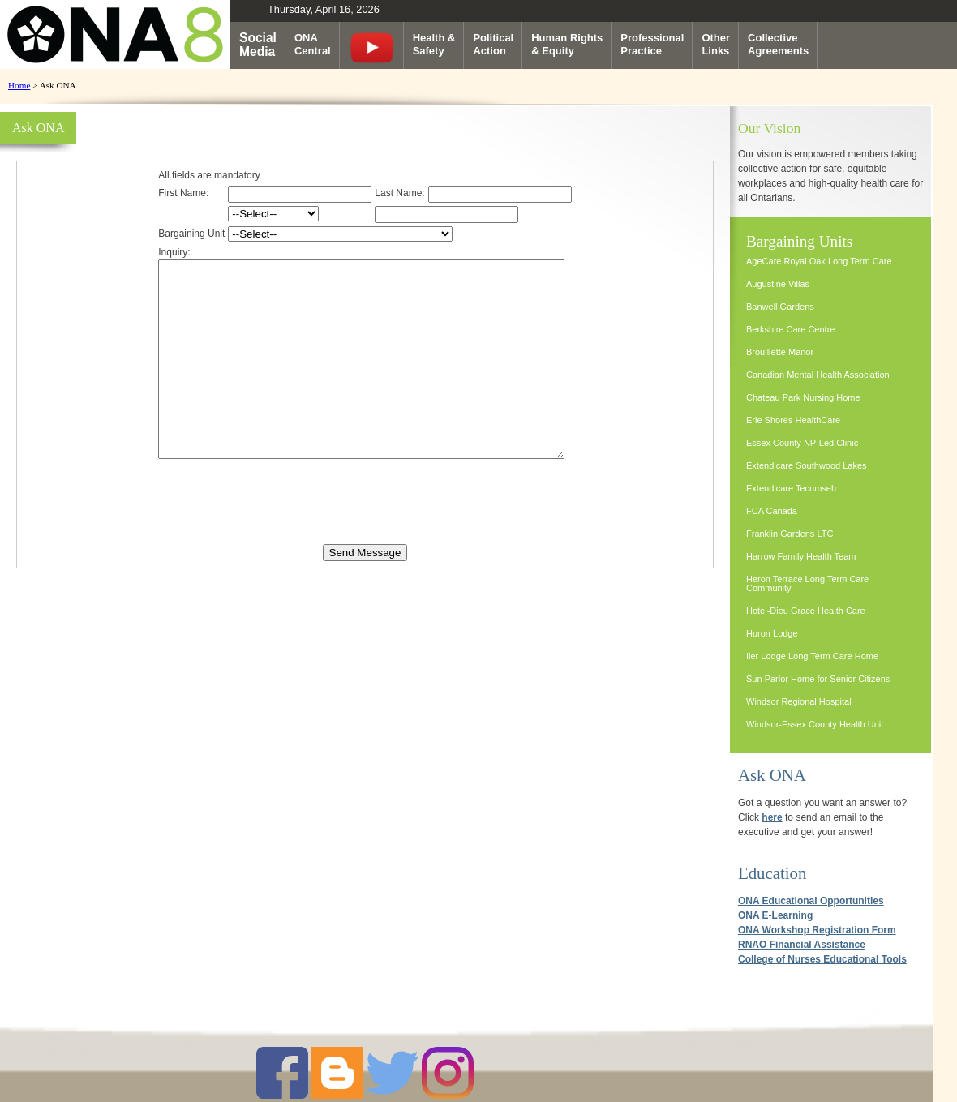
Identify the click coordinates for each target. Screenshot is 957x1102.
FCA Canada (771, 511)
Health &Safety (434, 44)
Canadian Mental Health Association (818, 374)
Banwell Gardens (780, 306)
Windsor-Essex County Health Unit (814, 724)
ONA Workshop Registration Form (817, 930)
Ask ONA (772, 774)
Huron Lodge (772, 633)
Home (19, 85)
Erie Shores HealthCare (793, 420)
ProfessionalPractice (652, 44)
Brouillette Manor (779, 352)
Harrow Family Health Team (801, 556)
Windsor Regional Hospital (799, 701)
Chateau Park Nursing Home (803, 397)
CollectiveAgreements (778, 44)
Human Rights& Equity (567, 44)
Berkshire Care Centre (790, 329)
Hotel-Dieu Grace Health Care (805, 610)
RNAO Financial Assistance (801, 944)
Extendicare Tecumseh (791, 488)
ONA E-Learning (775, 915)
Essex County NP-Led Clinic (802, 443)
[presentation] (365, 536)
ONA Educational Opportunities (811, 901)
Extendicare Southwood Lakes (806, 465)
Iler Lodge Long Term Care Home (812, 656)
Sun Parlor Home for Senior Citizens (818, 679)
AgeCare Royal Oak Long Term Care (819, 261)
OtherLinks (716, 44)
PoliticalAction (493, 44)
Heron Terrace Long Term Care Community (807, 583)
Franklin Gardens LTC (789, 533)
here (772, 817)
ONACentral (312, 44)
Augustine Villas (777, 284)
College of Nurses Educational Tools (822, 959)
